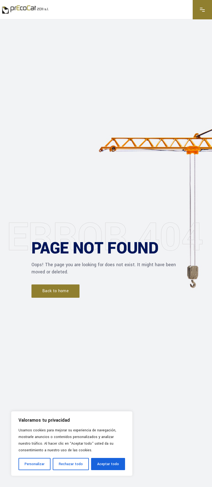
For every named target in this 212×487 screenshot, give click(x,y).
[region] (71, 443)
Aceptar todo (108, 464)
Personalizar (34, 464)
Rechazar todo (71, 464)
